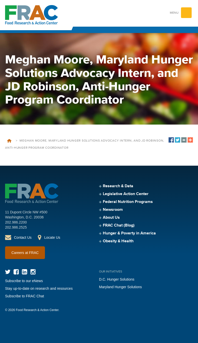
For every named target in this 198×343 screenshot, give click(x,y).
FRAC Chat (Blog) (119, 226)
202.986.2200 (16, 222)
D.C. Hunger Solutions (116, 279)
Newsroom (113, 210)
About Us (111, 218)
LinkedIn (24, 272)
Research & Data (118, 186)
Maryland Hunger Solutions (120, 287)
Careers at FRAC (25, 253)
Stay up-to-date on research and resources (39, 288)
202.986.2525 (16, 227)
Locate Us (52, 237)
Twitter (7, 272)
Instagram (33, 272)
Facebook (16, 272)
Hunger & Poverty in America (129, 233)
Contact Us (22, 237)
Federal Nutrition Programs (128, 202)
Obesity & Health (118, 241)
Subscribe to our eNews (24, 281)
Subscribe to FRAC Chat (24, 296)
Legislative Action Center (125, 194)
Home (9, 140)
